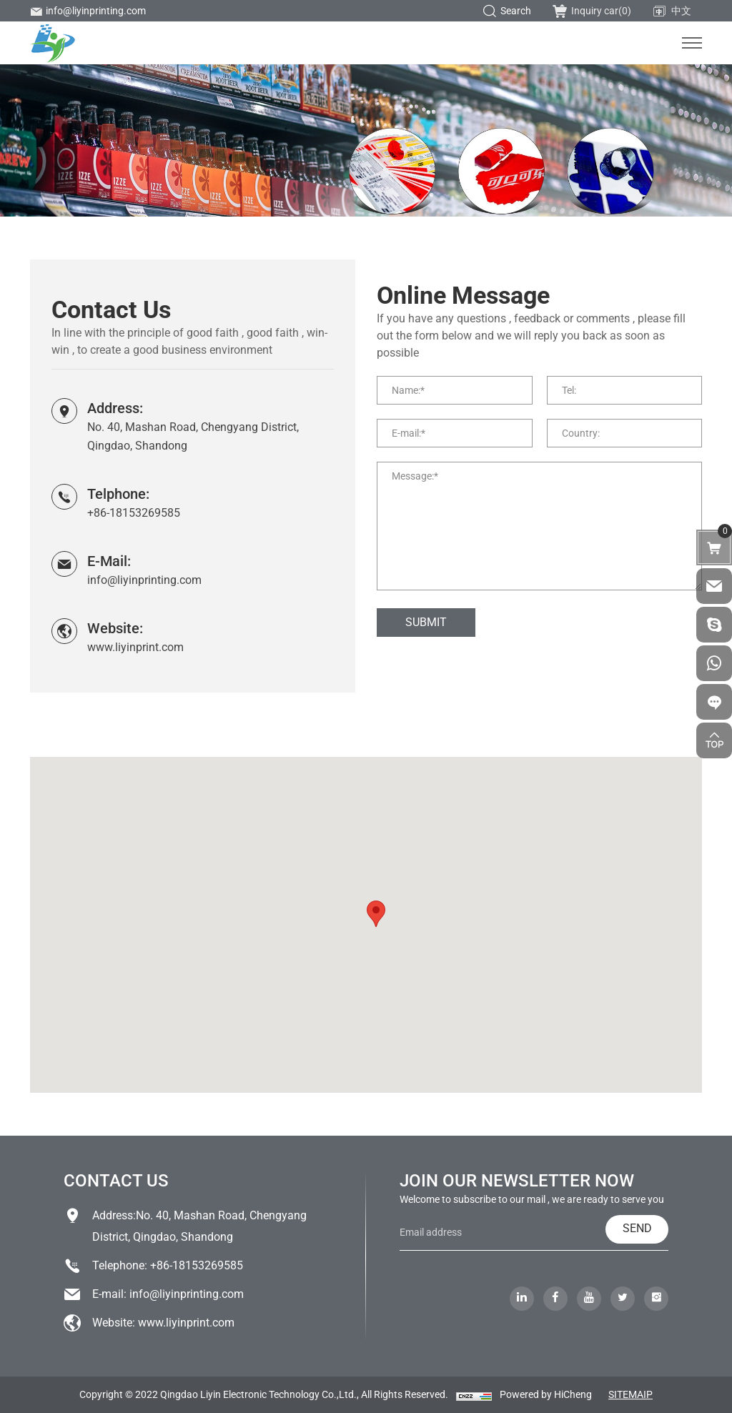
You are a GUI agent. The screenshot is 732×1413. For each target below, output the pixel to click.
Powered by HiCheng (546, 1394)
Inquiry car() (592, 10)
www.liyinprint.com (135, 647)
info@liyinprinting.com (88, 10)
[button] (376, 914)
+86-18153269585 (133, 513)
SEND (637, 1228)
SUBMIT (426, 622)
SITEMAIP (630, 1394)
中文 (672, 11)
